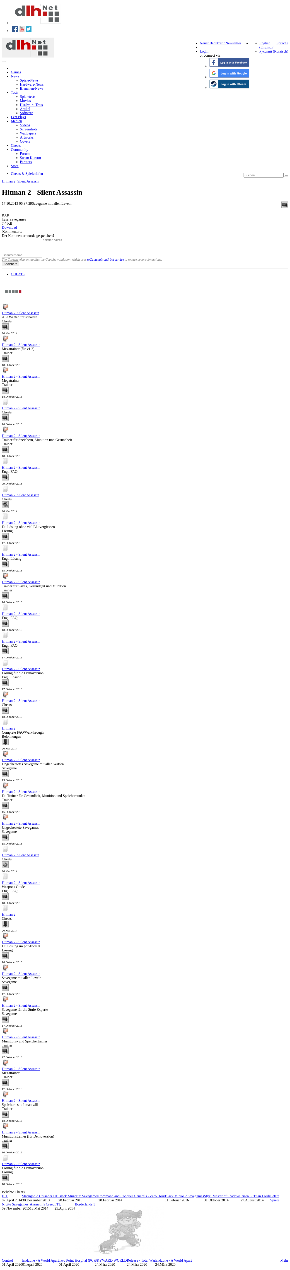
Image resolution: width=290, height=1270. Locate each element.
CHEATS (17, 277)
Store (15, 166)
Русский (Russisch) (273, 51)
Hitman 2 (8, 732)
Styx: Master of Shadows (222, 1199)
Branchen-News (31, 88)
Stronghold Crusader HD (40, 1199)
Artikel (25, 109)
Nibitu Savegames (15, 1208)
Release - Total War (141, 1264)
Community (19, 149)
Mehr (284, 1264)
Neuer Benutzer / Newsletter (220, 43)
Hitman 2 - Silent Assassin (21, 348)
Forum (25, 154)
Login (204, 51)
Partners (26, 162)
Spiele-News (29, 80)
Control (7, 1264)
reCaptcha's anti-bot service (105, 263)
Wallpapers (28, 133)
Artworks (27, 137)
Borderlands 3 (85, 1208)
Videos (25, 125)
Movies (25, 101)
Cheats (16, 145)
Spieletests (27, 96)
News (15, 76)
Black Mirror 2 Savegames (184, 1199)
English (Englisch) (266, 45)
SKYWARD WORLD (111, 1264)
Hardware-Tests (31, 105)
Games (16, 72)
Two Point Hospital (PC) (77, 1264)
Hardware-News (32, 84)
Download (9, 227)
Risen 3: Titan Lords (255, 1199)
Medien (16, 121)
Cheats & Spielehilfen (27, 173)
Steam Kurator (30, 158)
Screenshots (28, 129)
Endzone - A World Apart (40, 1264)
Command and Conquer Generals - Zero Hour (131, 1199)
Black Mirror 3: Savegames (78, 1199)
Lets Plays (18, 117)
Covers (25, 141)
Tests (14, 92)
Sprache (282, 43)
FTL (5, 1199)
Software (26, 113)
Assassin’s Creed (42, 1208)
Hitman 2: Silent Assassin (20, 181)
